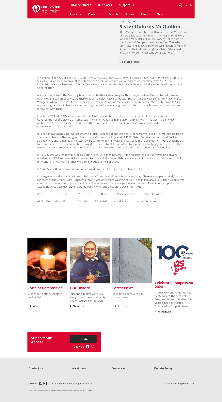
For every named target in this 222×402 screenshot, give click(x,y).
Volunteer (118, 368)
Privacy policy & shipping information (72, 383)
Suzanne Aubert (80, 5)
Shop (160, 14)
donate (83, 339)
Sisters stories (131, 61)
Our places (105, 5)
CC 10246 (87, 390)
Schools (113, 14)
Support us (126, 5)
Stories (129, 14)
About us (75, 14)
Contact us (95, 14)
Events (145, 14)
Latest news (78, 368)
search (187, 5)
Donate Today (163, 368)
